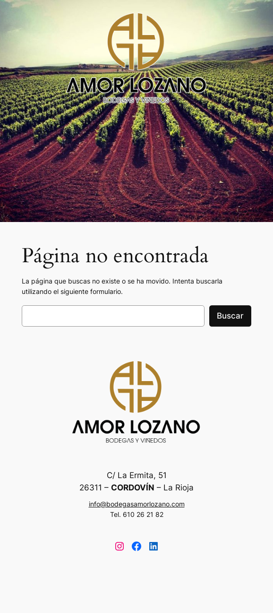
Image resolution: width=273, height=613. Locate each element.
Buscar (230, 315)
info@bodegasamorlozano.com (137, 504)
